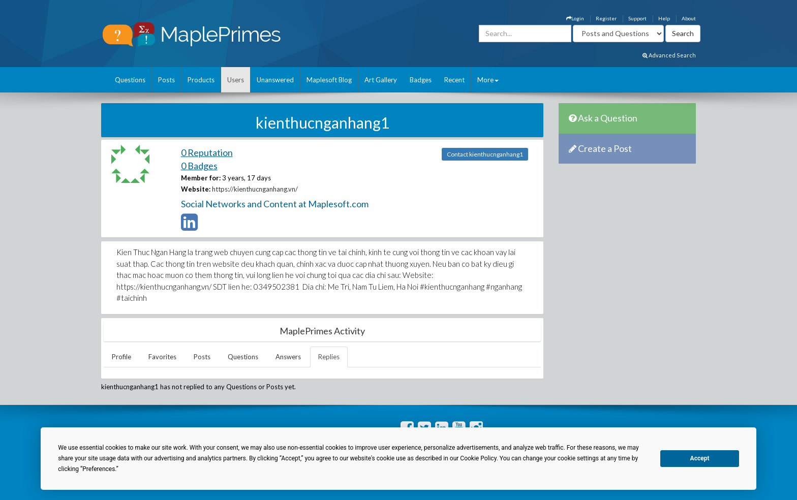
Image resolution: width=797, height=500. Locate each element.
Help (664, 18)
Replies (329, 357)
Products (201, 80)
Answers (288, 357)
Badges (421, 80)
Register (606, 18)
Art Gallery (380, 80)
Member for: (201, 178)
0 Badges (199, 165)
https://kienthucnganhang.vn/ (255, 189)
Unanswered (275, 80)
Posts (166, 80)
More (488, 80)
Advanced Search (669, 55)
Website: (195, 189)
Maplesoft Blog (329, 80)
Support (637, 18)
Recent (454, 80)
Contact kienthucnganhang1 (485, 154)
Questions (130, 80)
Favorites (162, 357)
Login (575, 18)
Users (235, 80)
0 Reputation (207, 152)
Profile (121, 357)
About (689, 18)
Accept (700, 458)
